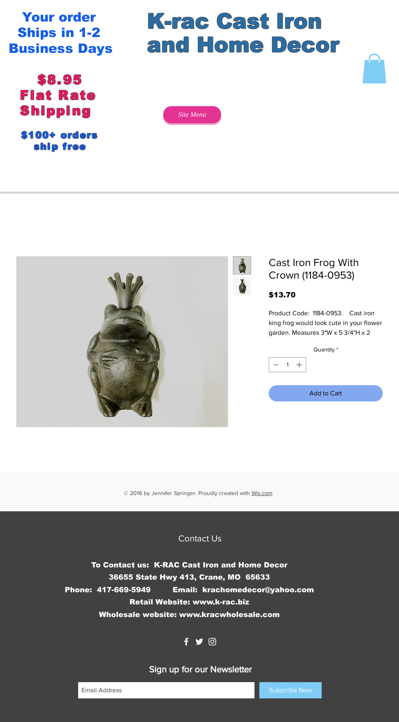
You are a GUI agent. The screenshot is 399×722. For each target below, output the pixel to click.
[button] (374, 68)
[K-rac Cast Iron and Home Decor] (186, 642)
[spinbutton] (287, 365)
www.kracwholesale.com (229, 615)
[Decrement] (275, 365)
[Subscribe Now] (290, 690)
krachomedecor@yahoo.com (258, 590)
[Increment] (300, 365)
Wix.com (262, 493)
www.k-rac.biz (221, 602)
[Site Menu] (192, 114)
